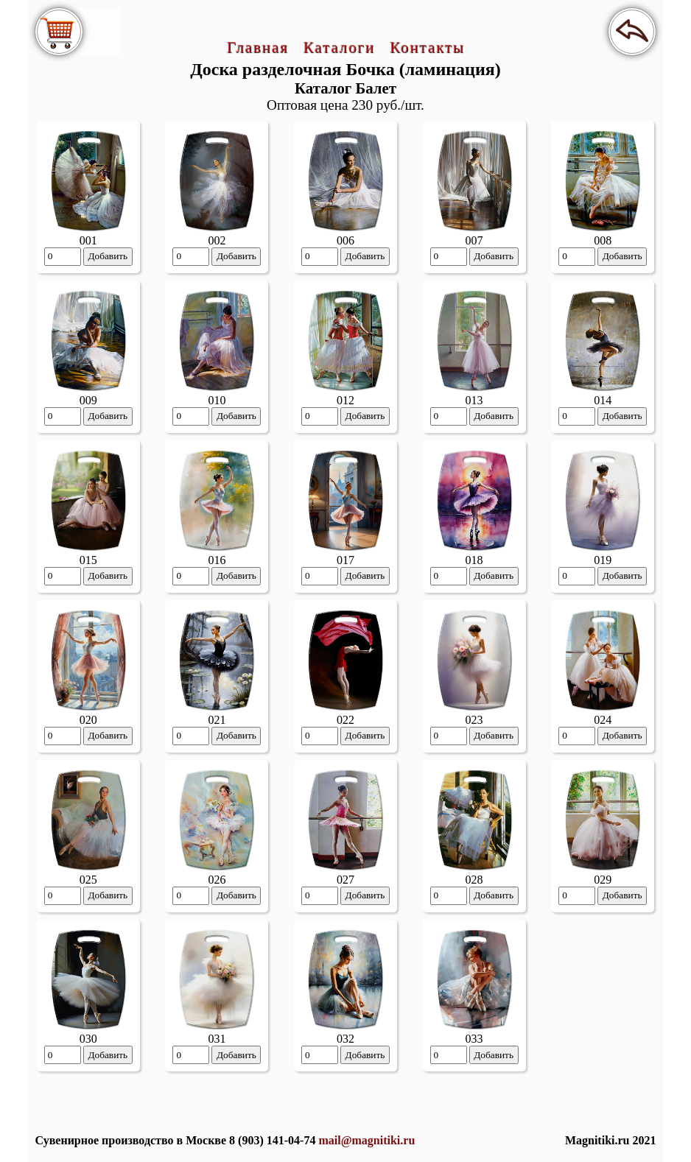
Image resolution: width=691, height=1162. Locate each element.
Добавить (107, 255)
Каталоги (338, 46)
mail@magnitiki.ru (366, 1140)
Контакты (427, 46)
